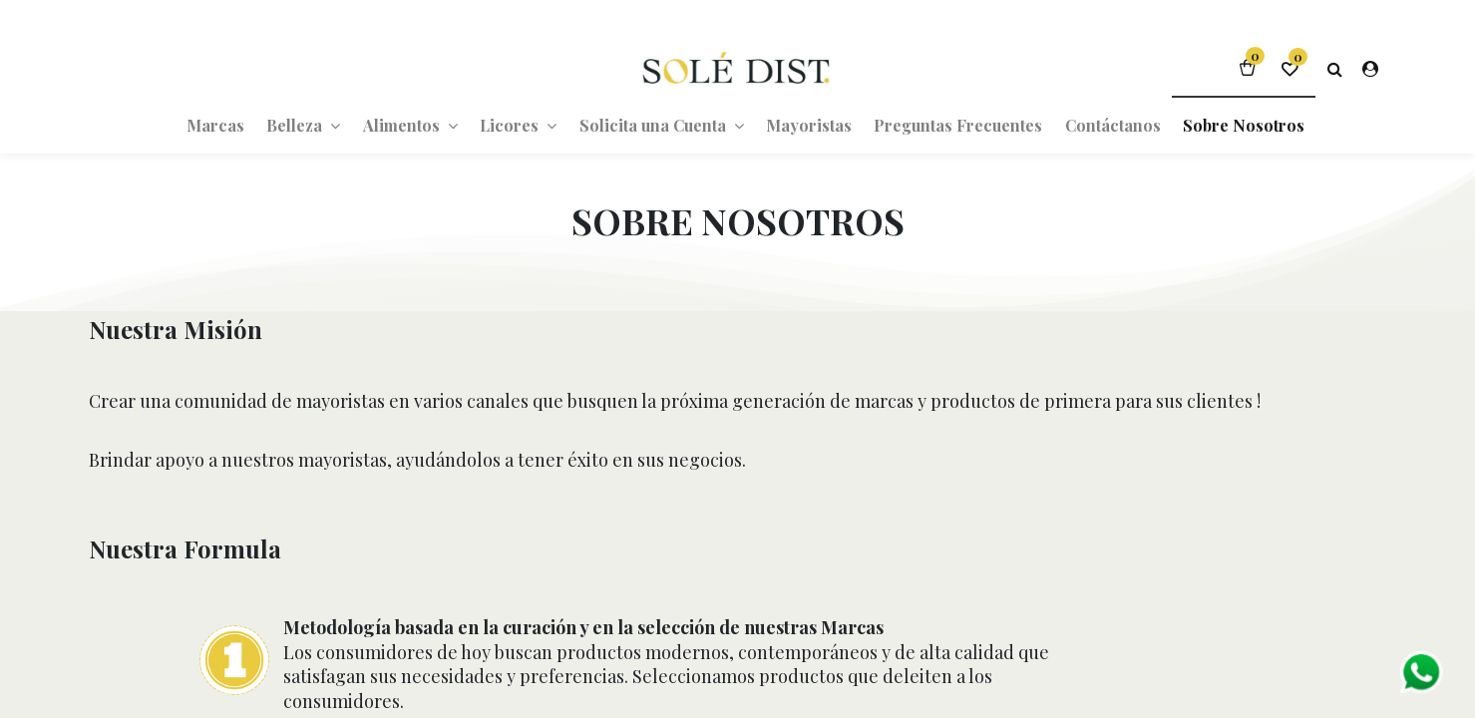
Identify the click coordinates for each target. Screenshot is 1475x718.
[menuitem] (215, 125)
